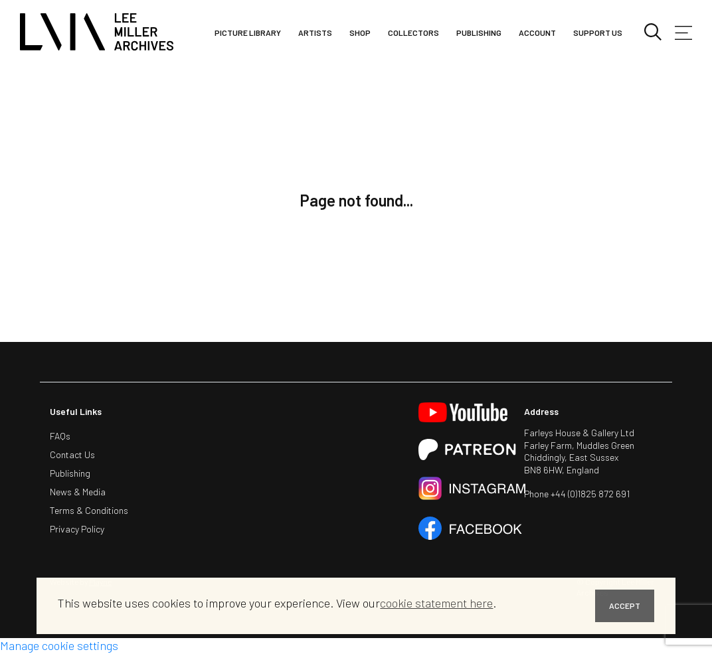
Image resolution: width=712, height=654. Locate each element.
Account (537, 32)
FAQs (60, 436)
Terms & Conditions (89, 510)
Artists (315, 32)
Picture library (248, 32)
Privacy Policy (77, 528)
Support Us (597, 32)
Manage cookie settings (59, 645)
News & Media (78, 491)
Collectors (413, 32)
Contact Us (72, 454)
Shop (360, 32)
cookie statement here (436, 603)
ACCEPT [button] (624, 605)
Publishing (478, 32)
